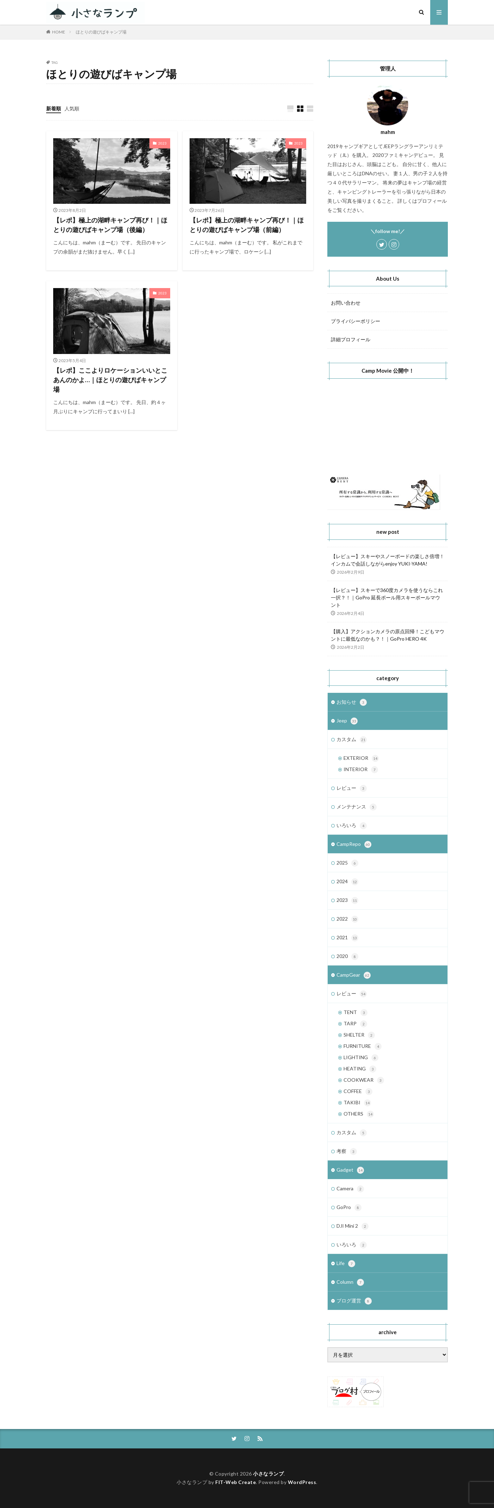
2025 (347, 863)
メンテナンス (356, 807)
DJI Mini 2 (352, 1226)
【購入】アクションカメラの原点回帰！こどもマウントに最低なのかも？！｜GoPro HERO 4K (387, 635)
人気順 (71, 108)
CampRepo (353, 844)
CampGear (353, 975)
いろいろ (351, 825)
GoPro (349, 1207)
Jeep (347, 721)
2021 (347, 937)
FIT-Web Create (235, 1482)
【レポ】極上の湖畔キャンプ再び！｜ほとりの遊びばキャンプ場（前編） (247, 224)
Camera (350, 1188)
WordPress (302, 1482)
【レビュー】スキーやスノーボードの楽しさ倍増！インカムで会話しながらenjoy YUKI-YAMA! (387, 560)
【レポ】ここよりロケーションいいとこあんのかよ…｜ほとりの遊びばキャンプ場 (110, 379)
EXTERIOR (361, 758)
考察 (346, 1151)
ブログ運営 (354, 1301)
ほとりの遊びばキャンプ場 (101, 32)
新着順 (53, 108)
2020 (347, 956)
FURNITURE (363, 1046)
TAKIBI (357, 1102)
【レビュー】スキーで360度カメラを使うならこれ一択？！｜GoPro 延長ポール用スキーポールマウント (387, 597)
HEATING (360, 1069)
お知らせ (351, 702)
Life (345, 1263)
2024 (347, 881)
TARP (355, 1023)
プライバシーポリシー (355, 321)
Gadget (350, 1170)
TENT (356, 1012)
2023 (162, 143)
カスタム (351, 739)
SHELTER (359, 1035)
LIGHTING (361, 1057)
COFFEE (358, 1091)
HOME (58, 32)
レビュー (351, 788)
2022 (347, 919)
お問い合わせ (345, 303)
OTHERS (359, 1114)
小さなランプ (268, 1474)
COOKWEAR (364, 1080)
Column (350, 1282)
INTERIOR (361, 769)
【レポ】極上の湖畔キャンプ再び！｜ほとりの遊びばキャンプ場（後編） (110, 224)
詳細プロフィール (350, 339)
